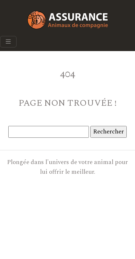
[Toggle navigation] (8, 41)
